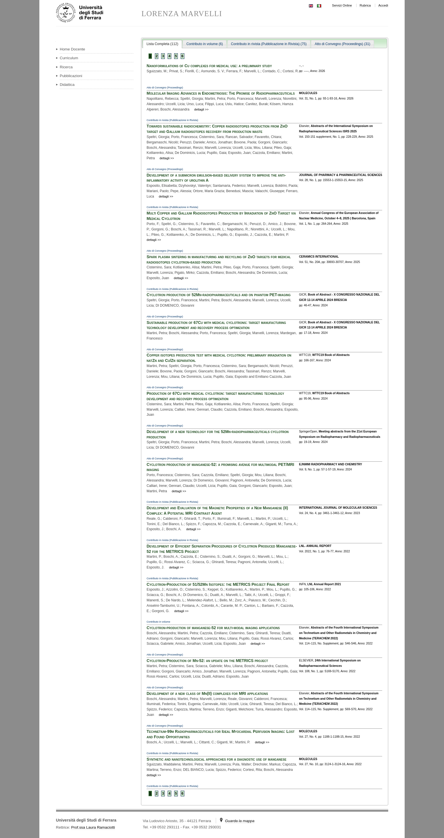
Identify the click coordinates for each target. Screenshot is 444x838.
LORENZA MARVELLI (182, 14)
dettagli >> (201, 109)
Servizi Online (342, 5)
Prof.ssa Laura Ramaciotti (93, 827)
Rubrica (365, 5)
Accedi (383, 5)
